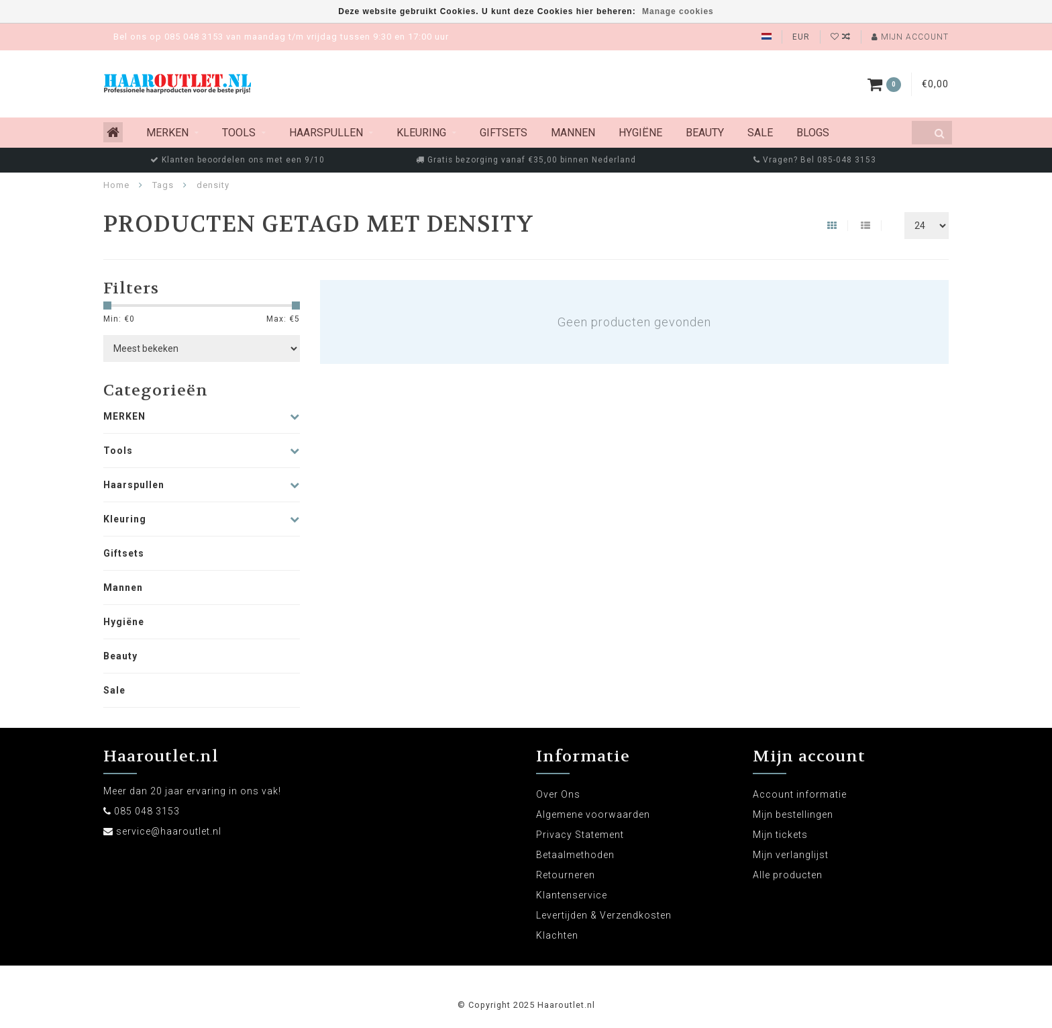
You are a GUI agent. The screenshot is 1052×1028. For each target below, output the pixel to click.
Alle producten (788, 875)
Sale (760, 132)
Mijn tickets (780, 834)
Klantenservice (571, 895)
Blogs (812, 132)
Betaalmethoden (575, 854)
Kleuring (421, 132)
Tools (239, 132)
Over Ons (558, 794)
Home (116, 185)
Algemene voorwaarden (593, 814)
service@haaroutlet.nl (168, 831)
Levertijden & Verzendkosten (604, 915)
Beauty (705, 132)
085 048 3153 (147, 811)
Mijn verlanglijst (791, 854)
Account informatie (800, 794)
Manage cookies (678, 11)
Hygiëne (640, 132)
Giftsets (503, 132)
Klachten (557, 935)
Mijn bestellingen (793, 814)
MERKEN (167, 132)
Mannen (573, 132)
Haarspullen (326, 132)
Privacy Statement (580, 834)
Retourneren (565, 875)
